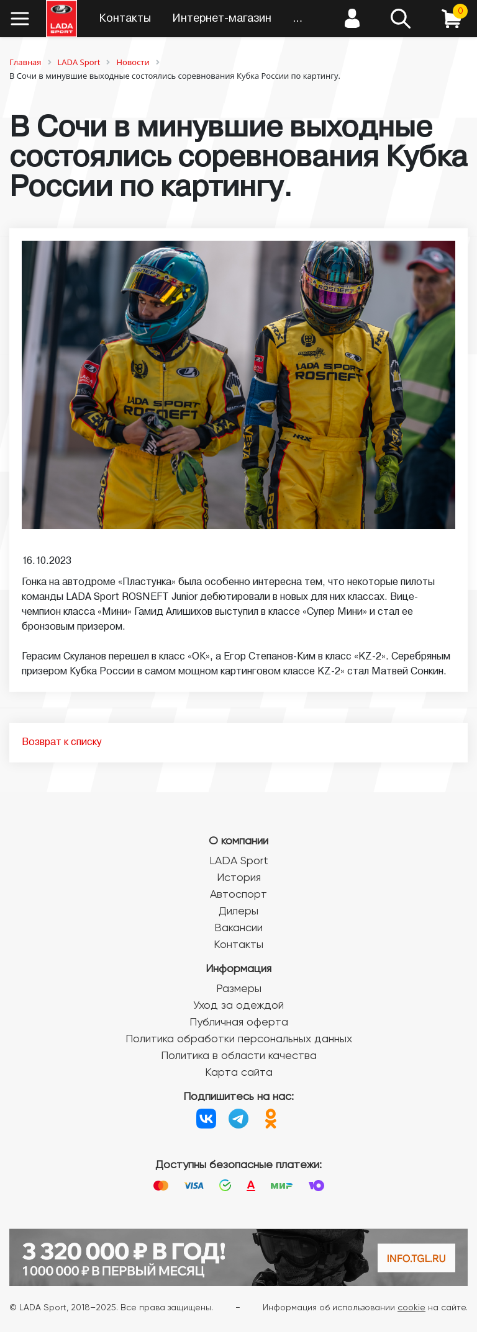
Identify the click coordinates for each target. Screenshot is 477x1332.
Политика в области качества (239, 1056)
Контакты (125, 19)
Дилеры (238, 911)
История (239, 877)
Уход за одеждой (238, 1005)
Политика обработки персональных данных (238, 1039)
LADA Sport (238, 861)
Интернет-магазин (221, 19)
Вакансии (238, 928)
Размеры (238, 989)
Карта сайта (239, 1072)
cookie (411, 1307)
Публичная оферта (238, 1022)
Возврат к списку (62, 742)
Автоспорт (238, 894)
